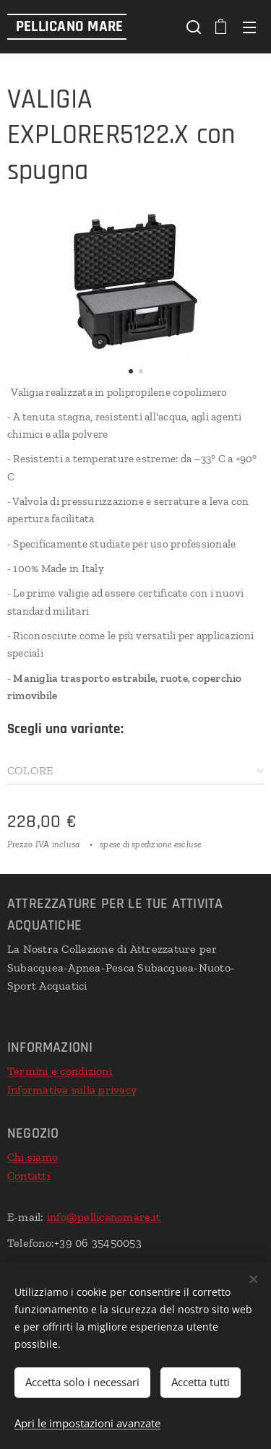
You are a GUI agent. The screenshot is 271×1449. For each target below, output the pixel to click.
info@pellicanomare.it (103, 1217)
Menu (249, 27)
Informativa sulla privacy (72, 1090)
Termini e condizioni (59, 1071)
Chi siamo (32, 1157)
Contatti (28, 1175)
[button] (192, 27)
